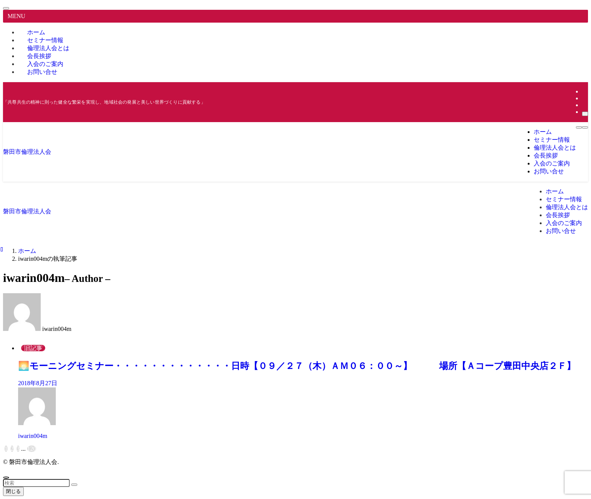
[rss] (584, 105)
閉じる (13, 491)
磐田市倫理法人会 (27, 151)
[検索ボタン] (585, 127)
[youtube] (584, 98)
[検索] (585, 114)
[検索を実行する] (74, 485)
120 (31, 448)
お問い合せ (42, 72)
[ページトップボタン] (6, 477)
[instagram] (584, 91)
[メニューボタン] (579, 127)
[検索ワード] (36, 483)
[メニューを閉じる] (6, 8)
